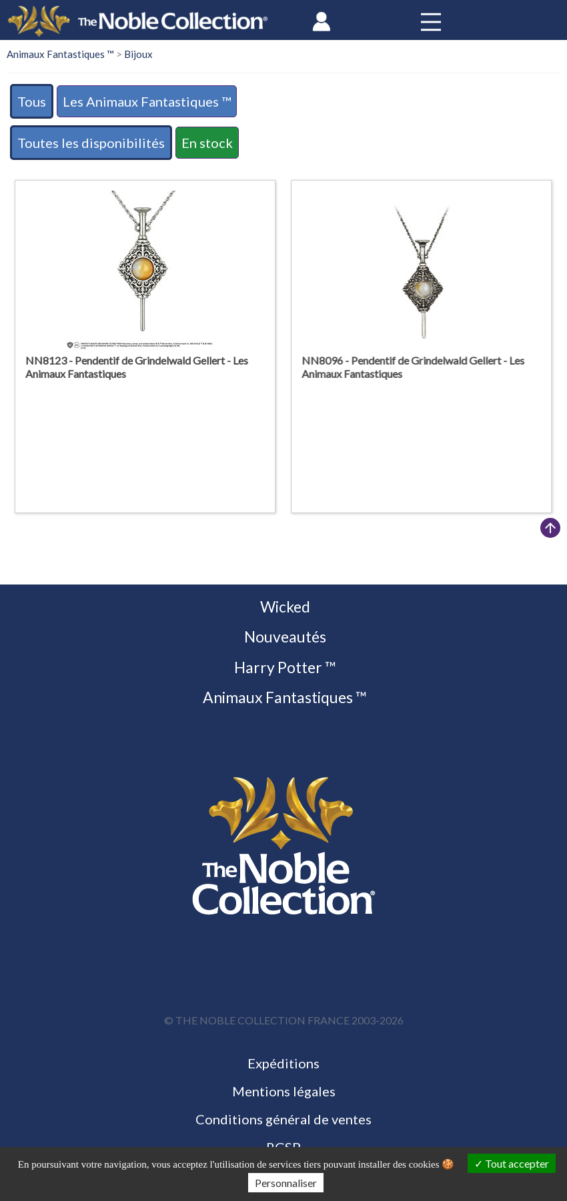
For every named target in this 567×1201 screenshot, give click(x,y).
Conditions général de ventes (283, 1119)
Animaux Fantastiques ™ (60, 54)
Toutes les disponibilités (91, 143)
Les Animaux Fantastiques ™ (147, 101)
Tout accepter (511, 1163)
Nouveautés (283, 636)
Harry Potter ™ (283, 667)
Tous (31, 101)
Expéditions (283, 1063)
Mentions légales (284, 1091)
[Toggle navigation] (431, 21)
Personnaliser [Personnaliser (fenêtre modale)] (286, 1182)
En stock (207, 143)
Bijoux (138, 54)
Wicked (283, 606)
